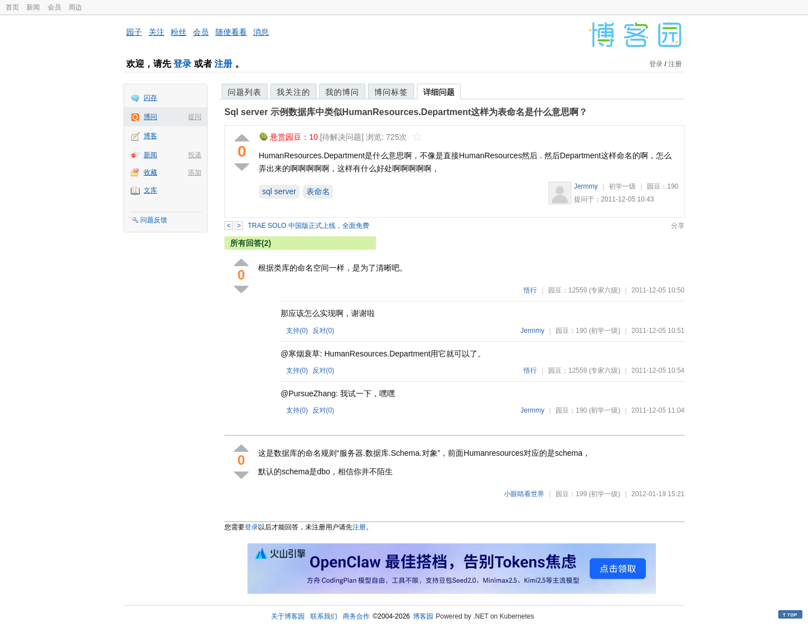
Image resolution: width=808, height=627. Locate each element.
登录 (182, 63)
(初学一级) (604, 331)
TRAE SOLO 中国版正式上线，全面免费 (308, 226)
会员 (54, 7)
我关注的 (293, 92)
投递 (194, 155)
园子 (134, 32)
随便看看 (231, 32)
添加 (194, 172)
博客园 (423, 616)
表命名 (318, 191)
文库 (150, 190)
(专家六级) (604, 290)
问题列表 (244, 92)
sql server (279, 191)
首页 (12, 7)
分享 (678, 226)
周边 (75, 7)
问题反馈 (153, 220)
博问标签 (391, 92)
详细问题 (438, 92)
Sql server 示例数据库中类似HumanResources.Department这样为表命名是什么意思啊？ (405, 112)
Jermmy (586, 186)
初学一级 (622, 186)
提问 (194, 117)
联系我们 (323, 616)
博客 (150, 136)
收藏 (150, 172)
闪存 (150, 98)
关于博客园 (288, 616)
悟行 (530, 290)
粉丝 (178, 32)
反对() (323, 331)
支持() (297, 331)
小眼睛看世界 (524, 494)
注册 (223, 63)
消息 (261, 32)
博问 (150, 117)
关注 (156, 32)
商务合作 (356, 616)
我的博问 (342, 92)
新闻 (33, 7)
